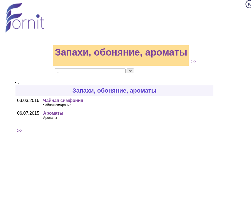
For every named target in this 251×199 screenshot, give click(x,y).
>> (193, 61)
